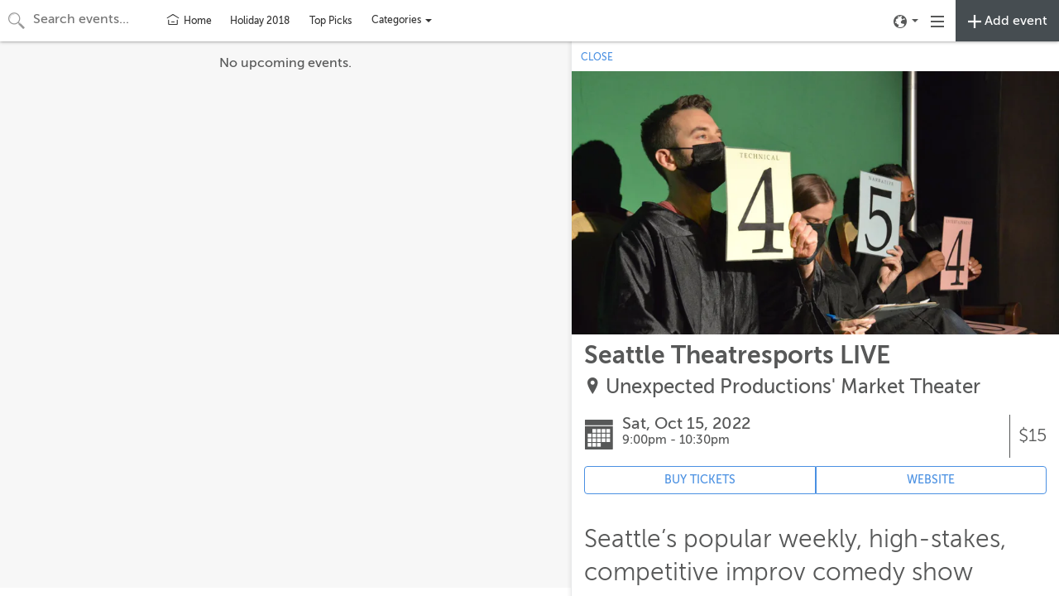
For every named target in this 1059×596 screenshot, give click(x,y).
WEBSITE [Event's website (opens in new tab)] (931, 479)
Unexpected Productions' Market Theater (793, 387)
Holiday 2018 (260, 20)
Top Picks (330, 20)
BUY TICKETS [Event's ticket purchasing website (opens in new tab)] (700, 479)
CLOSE (597, 57)
